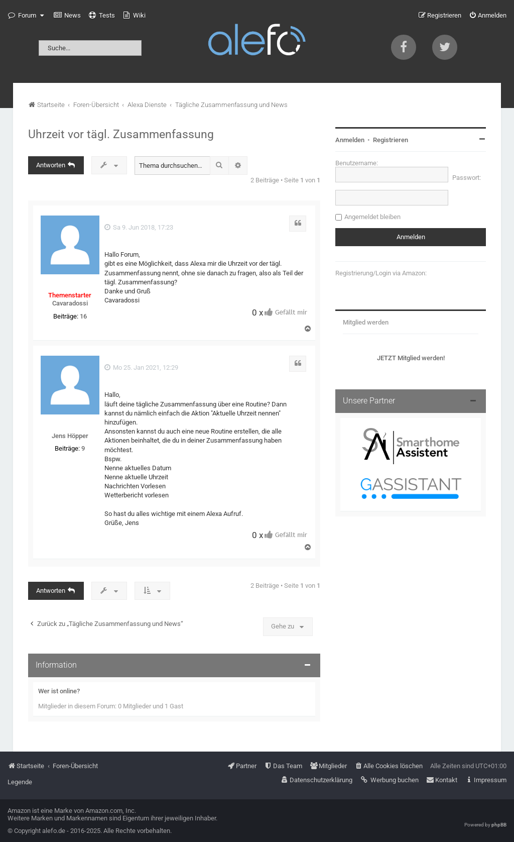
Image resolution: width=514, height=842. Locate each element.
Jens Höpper (70, 436)
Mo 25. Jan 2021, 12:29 (141, 367)
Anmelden (349, 140)
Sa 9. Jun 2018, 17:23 (138, 227)
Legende (20, 782)
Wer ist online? (59, 691)
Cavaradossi (70, 303)
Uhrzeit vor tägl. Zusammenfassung (121, 134)
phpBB (498, 824)
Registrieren (390, 140)
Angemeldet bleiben (372, 217)
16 (83, 316)
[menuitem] (67, 16)
